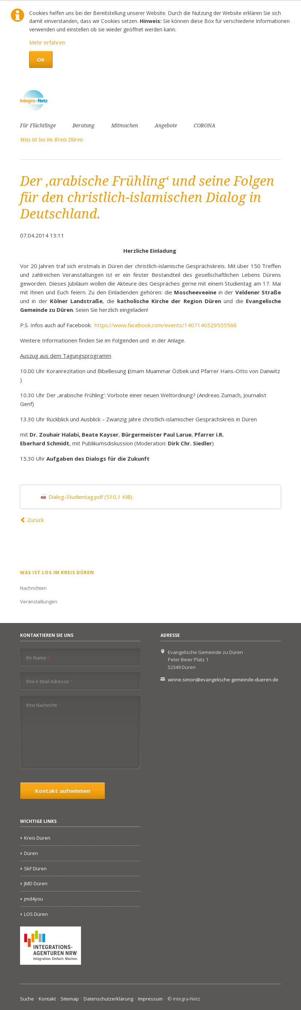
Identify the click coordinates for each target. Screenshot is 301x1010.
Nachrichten (33, 588)
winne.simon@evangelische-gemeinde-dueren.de (223, 679)
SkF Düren (35, 868)
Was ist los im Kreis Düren (51, 140)
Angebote (166, 125)
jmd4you (33, 898)
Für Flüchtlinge (38, 125)
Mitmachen (124, 125)
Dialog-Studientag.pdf (90, 496)
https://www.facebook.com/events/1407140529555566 (165, 325)
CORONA (204, 125)
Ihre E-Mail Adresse (49, 681)
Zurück (35, 519)
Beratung (83, 125)
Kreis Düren (37, 838)
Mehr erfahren (47, 42)
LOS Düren (36, 914)
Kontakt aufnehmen (62, 790)
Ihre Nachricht (43, 704)
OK (41, 59)
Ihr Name (38, 657)
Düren (31, 853)
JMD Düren (35, 883)
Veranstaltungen (38, 601)
